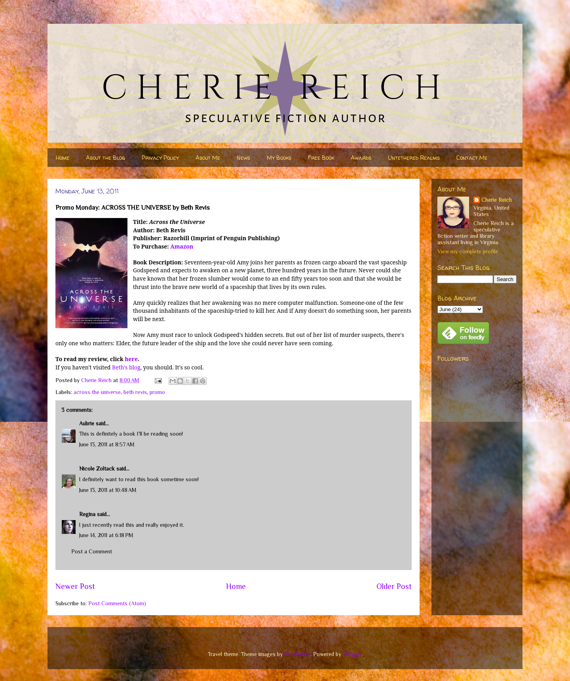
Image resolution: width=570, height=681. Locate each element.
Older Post (394, 586)
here (131, 359)
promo (157, 392)
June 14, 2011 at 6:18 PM (106, 535)
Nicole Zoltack (97, 468)
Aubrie (86, 423)
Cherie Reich (496, 200)
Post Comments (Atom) (117, 603)
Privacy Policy (160, 157)
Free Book (321, 157)
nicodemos (297, 654)
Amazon (181, 246)
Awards (361, 157)
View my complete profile (467, 251)
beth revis (135, 392)
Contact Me (471, 157)
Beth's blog (126, 367)
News (243, 157)
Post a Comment (91, 551)
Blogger (352, 654)
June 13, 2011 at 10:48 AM (108, 490)
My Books (279, 157)
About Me (208, 157)
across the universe (97, 392)
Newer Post (75, 586)
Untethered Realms (414, 157)
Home (62, 157)
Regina (87, 514)
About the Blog (105, 157)
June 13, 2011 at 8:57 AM (107, 444)
